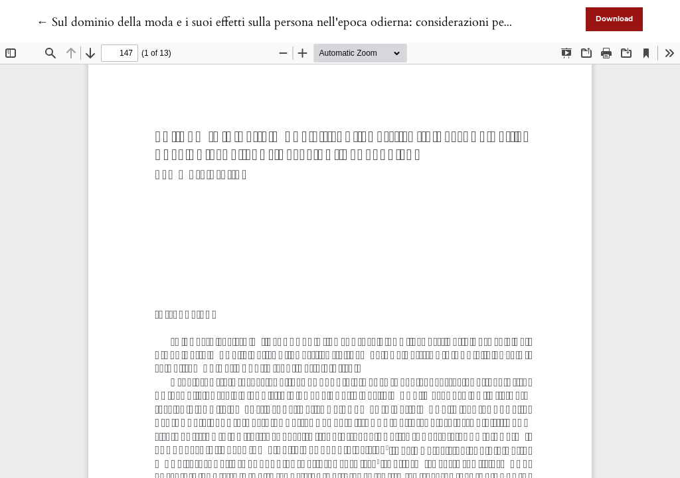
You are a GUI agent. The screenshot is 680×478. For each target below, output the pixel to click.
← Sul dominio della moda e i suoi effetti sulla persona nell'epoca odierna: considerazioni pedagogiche (296, 22)
